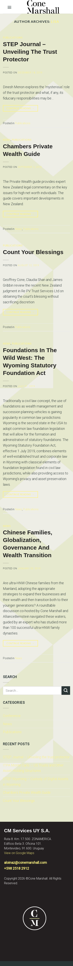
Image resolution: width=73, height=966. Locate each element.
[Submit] (66, 690)
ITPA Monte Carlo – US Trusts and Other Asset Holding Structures (33, 768)
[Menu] (9, 6)
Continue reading (20, 108)
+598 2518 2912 (16, 868)
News (7, 724)
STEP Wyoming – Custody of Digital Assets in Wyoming (35, 782)
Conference (12, 716)
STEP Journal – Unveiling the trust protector (36, 757)
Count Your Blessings (19, 801)
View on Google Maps (19, 853)
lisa (55, 21)
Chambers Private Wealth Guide (27, 792)
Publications (12, 732)
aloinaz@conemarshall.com (25, 862)
